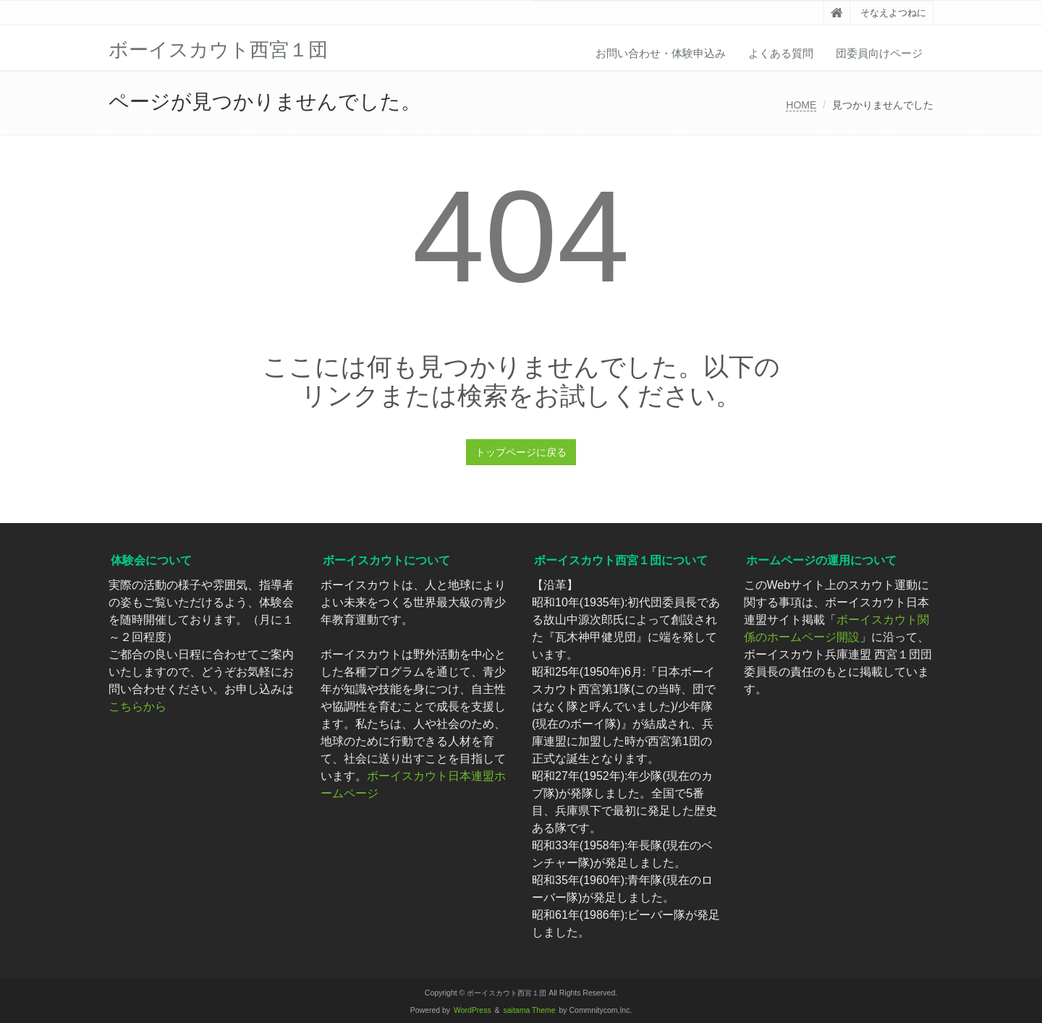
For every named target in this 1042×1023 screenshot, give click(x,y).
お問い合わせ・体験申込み (661, 53)
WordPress (472, 1010)
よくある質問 (780, 53)
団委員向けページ (879, 53)
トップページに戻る (521, 452)
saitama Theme (530, 1010)
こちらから (137, 706)
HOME (801, 105)
